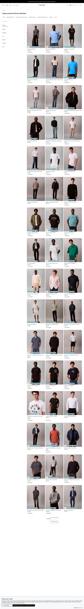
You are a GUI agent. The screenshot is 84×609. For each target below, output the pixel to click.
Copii (10, 5)
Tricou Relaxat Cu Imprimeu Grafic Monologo (35, 510)
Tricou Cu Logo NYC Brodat (50, 110)
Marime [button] (14, 29)
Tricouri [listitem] (55, 17)
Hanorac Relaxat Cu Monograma (70, 263)
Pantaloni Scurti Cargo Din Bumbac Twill (71, 355)
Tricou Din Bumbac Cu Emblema (51, 416)
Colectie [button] (14, 43)
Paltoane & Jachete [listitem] (32, 17)
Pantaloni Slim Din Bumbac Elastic (52, 324)
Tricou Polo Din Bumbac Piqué (69, 171)
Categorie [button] (14, 32)
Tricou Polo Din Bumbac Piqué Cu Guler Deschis (54, 79)
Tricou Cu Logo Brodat (31, 49)
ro (71, 5)
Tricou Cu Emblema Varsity (50, 49)
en (73, 5)
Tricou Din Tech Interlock (50, 171)
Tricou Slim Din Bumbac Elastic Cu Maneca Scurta (53, 449)
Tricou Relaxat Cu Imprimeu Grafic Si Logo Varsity (34, 417)
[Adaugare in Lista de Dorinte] (43, 25)
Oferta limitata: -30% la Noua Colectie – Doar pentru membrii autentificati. (42, 1)
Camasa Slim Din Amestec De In (51, 293)
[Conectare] (75, 5)
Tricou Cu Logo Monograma (69, 232)
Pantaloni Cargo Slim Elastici (32, 202)
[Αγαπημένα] (78, 5)
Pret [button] (14, 46)
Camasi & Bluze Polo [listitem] (10, 17)
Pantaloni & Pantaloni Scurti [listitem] (43, 17)
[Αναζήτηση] (67, 5)
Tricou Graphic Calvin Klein (50, 385)
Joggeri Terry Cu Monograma (32, 79)
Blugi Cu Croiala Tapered (68, 510)
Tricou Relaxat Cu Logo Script (32, 479)
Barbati (7, 5)
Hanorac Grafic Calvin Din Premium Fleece (71, 324)
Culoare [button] (14, 39)
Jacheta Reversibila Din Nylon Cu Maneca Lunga (72, 110)
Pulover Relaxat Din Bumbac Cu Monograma (54, 140)
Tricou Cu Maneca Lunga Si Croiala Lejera (34, 171)
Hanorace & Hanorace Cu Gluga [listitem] (21, 17)
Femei (3, 5)
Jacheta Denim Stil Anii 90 (32, 140)
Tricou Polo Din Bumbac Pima (69, 293)
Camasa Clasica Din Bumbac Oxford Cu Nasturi (54, 355)
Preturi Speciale (16, 5)
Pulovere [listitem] (50, 17)
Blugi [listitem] (4, 17)
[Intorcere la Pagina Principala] (42, 5)
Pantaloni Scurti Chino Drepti (69, 49)
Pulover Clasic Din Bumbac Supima (70, 202)
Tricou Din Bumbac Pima (68, 79)
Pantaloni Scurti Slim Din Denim (51, 479)
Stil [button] (14, 36)
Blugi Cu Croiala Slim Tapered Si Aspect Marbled (34, 111)
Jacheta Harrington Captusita (32, 232)
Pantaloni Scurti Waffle (31, 324)
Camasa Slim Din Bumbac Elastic (70, 416)
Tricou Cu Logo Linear (31, 263)
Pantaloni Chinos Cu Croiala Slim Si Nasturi (72, 140)
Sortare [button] (14, 26)
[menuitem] (3, 5)
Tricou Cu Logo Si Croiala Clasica (52, 263)
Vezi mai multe (54, 521)
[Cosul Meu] (80, 5)
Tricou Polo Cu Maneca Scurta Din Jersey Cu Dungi (35, 356)
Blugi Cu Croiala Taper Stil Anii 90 (52, 202)
